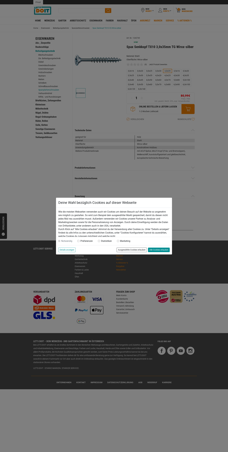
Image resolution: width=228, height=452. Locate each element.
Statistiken (106, 241)
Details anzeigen (67, 250)
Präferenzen (86, 241)
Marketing (125, 241)
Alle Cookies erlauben (158, 250)
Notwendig (66, 241)
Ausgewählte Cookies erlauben (132, 250)
